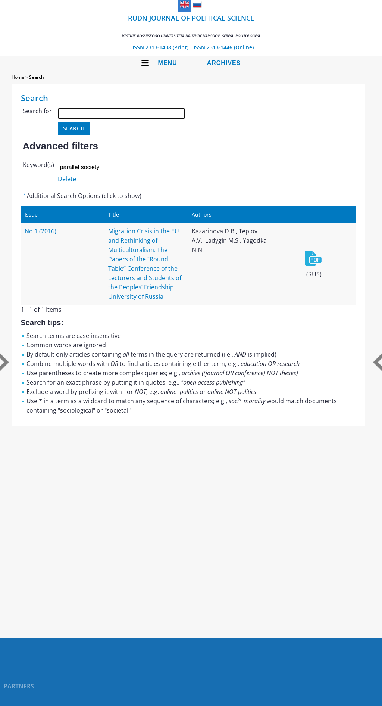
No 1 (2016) (40, 231)
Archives (224, 63)
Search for (37, 111)
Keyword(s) (38, 165)
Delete (67, 179)
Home (18, 77)
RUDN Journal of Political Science (191, 25)
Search (36, 77)
